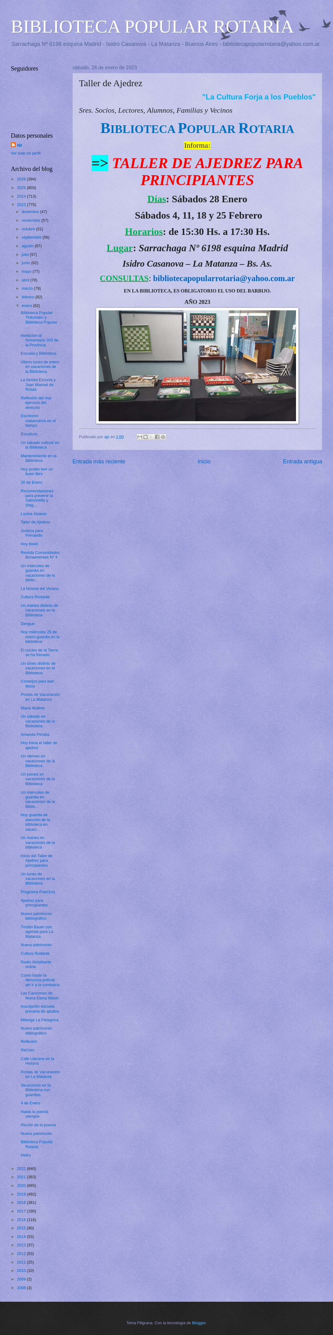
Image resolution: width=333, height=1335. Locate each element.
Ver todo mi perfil (26, 153)
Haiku (26, 1155)
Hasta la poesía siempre (34, 1114)
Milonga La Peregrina (39, 1020)
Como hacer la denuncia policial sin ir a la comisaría (40, 980)
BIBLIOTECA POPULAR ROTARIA (152, 26)
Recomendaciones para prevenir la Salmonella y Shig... (37, 498)
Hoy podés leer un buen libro (37, 471)
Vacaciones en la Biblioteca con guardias (36, 1090)
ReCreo (27, 1050)
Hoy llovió (29, 544)
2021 (22, 1177)
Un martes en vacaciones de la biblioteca (38, 842)
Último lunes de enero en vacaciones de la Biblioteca (40, 367)
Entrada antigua (302, 461)
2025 (22, 187)
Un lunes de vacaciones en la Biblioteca (38, 879)
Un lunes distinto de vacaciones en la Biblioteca (38, 668)
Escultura (29, 434)
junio (26, 262)
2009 (22, 1279)
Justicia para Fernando (32, 533)
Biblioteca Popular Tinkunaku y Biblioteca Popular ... (39, 319)
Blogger (199, 1323)
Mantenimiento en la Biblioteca (38, 458)
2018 (22, 1202)
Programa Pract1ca (38, 891)
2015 (22, 1228)
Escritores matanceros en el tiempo (38, 420)
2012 (22, 1253)
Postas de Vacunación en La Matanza (40, 696)
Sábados (189, 198)
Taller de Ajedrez (35, 522)
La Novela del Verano (40, 588)
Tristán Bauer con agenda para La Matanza (37, 932)
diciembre (31, 211)
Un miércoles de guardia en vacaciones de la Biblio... (38, 799)
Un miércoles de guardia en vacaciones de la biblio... (38, 572)
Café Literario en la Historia (37, 1061)
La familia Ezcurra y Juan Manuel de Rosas (38, 384)
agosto (28, 246)
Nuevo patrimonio (36, 944)
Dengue (28, 623)
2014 (22, 1236)
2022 (22, 1168)
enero (27, 305)
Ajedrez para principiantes (34, 902)
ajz (19, 145)
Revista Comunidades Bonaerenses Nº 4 (40, 554)
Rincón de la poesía (38, 1125)
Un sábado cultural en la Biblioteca (40, 445)
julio (26, 254)
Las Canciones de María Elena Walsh (40, 995)
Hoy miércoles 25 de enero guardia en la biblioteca (40, 637)
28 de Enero (31, 482)
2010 (22, 1270)
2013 (22, 1245)
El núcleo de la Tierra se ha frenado (39, 652)
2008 (22, 1287)
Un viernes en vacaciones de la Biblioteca (38, 761)
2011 (22, 1262)
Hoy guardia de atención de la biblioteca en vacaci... (35, 822)
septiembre (32, 237)
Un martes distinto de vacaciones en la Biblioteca (39, 610)
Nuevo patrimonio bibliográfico (36, 916)
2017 (22, 1211)
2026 (22, 179)
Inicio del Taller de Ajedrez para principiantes (36, 860)
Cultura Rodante (35, 597)
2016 (22, 1219)
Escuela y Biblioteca (38, 353)
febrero (28, 297)
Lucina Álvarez (34, 513)
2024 (22, 196)
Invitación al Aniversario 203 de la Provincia (39, 340)
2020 (22, 1185)
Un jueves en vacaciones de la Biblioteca (38, 779)
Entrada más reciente (98, 461)
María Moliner (33, 708)
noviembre (31, 220)
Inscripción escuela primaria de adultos (40, 1008)
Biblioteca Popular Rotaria (37, 1144)
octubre (29, 229)
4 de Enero (30, 1103)
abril (26, 280)
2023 (22, 204)
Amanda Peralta (35, 734)
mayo (27, 271)
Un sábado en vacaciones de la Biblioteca (38, 721)
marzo (28, 288)
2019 (22, 1194)
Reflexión (29, 1041)
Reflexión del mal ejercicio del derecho (36, 403)
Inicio (204, 461)
